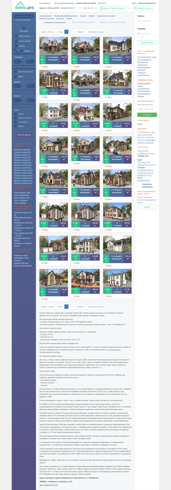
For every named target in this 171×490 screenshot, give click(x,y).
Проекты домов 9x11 (22, 167)
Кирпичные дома (21, 255)
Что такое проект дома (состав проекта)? (146, 58)
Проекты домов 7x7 (22, 155)
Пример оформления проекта (66, 16)
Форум (69, 18)
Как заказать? (44, 3)
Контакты (60, 18)
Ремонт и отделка (46, 18)
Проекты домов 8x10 (22, 162)
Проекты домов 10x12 (23, 175)
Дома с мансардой (21, 195)
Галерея (92, 16)
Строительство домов (106, 16)
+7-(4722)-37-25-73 (145, 172)
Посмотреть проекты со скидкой (146, 141)
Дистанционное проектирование (143, 92)
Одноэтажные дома (22, 192)
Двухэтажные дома (22, 197)
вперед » (81, 32)
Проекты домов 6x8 (22, 152)
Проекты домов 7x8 (22, 157)
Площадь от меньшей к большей (112, 22)
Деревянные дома (21, 258)
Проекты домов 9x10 (22, 165)
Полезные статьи (145, 79)
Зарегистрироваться (147, 3)
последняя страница (96, 32)
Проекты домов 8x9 (22, 160)
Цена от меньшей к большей (83, 22)
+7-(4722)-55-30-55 (145, 170)
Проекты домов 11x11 (23, 178)
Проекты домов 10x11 (23, 172)
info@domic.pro (114, 349)
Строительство (143, 88)
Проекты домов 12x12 (23, 183)
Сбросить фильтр (24, 135)
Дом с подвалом (20, 200)
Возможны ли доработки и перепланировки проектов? (143, 66)
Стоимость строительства (143, 73)
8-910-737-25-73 (144, 175)
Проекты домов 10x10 (23, 170)
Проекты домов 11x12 (23, 180)
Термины (140, 96)
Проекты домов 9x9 (22, 149)
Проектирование (144, 83)
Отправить (147, 115)
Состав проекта (45, 16)
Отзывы (83, 16)
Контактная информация (64, 3)
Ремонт (140, 86)
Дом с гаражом (20, 203)
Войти (134, 3)
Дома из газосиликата (23, 265)
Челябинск (101, 3)
